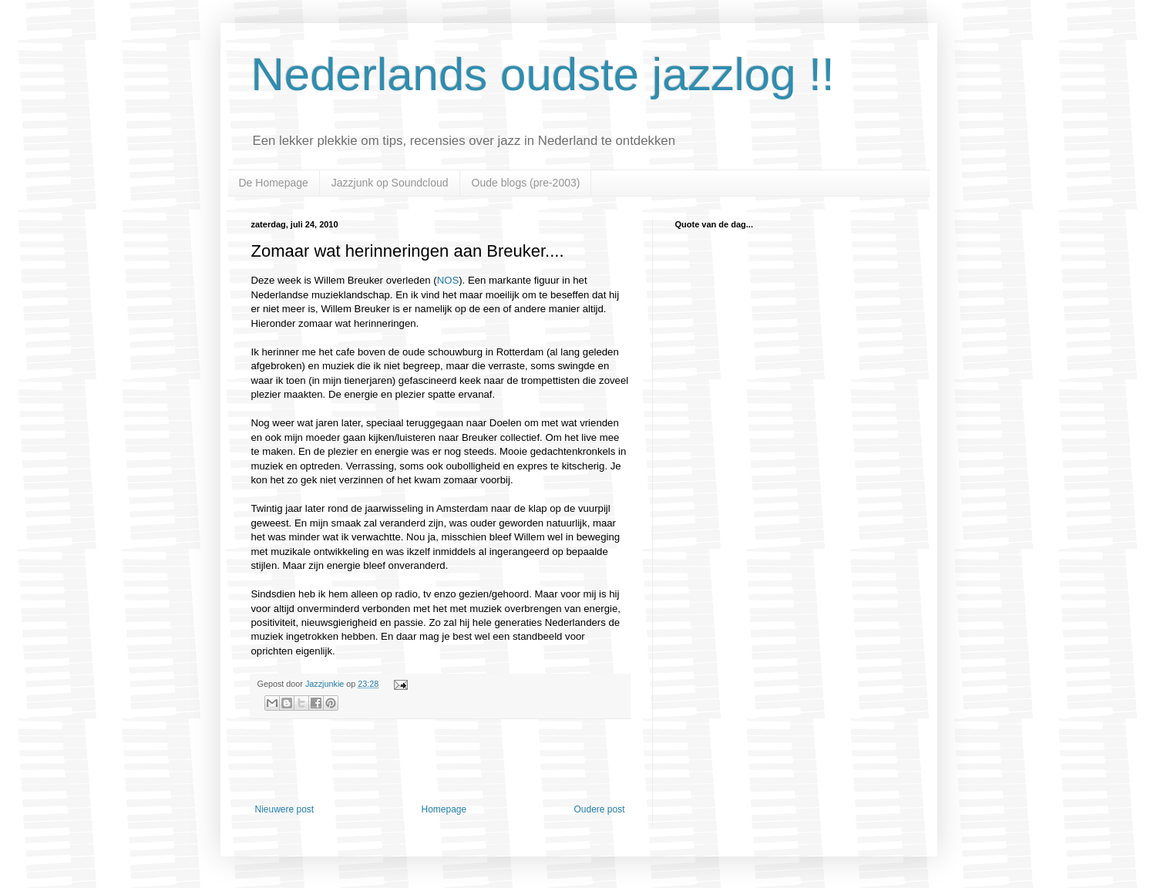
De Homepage (273, 183)
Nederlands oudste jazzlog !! (543, 74)
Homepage (443, 809)
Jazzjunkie (324, 683)
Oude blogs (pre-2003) (526, 183)
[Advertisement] (440, 761)
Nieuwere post (284, 809)
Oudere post (598, 809)
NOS (448, 280)
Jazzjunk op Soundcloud (390, 183)
